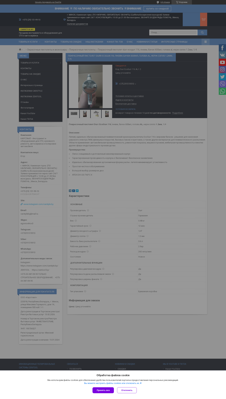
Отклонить (126, 390)
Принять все (103, 390)
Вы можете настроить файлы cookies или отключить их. (112, 383)
